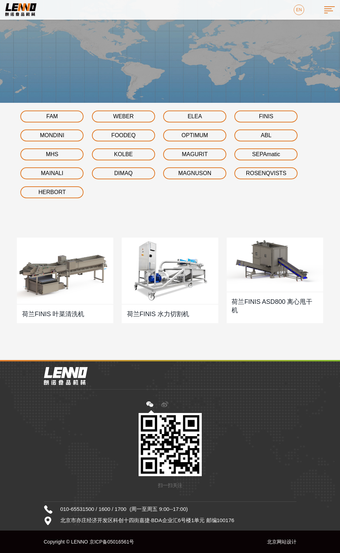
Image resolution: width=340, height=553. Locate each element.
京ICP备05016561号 (111, 542)
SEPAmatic (266, 154)
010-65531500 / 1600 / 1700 (93, 509)
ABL (266, 135)
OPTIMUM (194, 135)
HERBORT (52, 192)
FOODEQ (123, 135)
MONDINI (52, 135)
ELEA (195, 116)
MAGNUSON (194, 173)
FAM (52, 116)
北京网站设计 (281, 542)
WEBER (123, 116)
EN (299, 9)
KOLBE (123, 154)
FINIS (266, 116)
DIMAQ (123, 173)
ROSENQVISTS (266, 173)
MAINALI (52, 173)
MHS (52, 154)
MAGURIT (195, 154)
